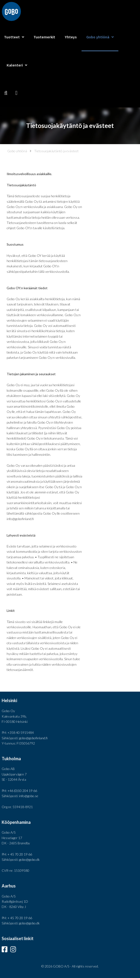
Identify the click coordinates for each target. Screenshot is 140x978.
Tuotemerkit (44, 37)
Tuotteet (12, 37)
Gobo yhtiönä (17, 151)
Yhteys (71, 37)
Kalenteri (15, 65)
